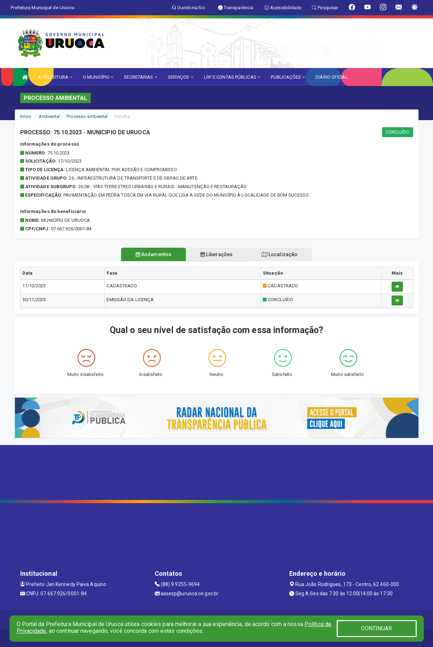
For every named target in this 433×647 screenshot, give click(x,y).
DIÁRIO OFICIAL (331, 77)
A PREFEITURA (55, 77)
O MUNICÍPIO (98, 77)
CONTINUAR (376, 628)
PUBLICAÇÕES (288, 77)
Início (26, 116)
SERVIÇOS (180, 77)
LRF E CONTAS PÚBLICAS (232, 77)
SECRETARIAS (140, 77)
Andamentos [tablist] (153, 254)
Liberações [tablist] (216, 254)
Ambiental (49, 116)
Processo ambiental (87, 116)
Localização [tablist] (280, 254)
